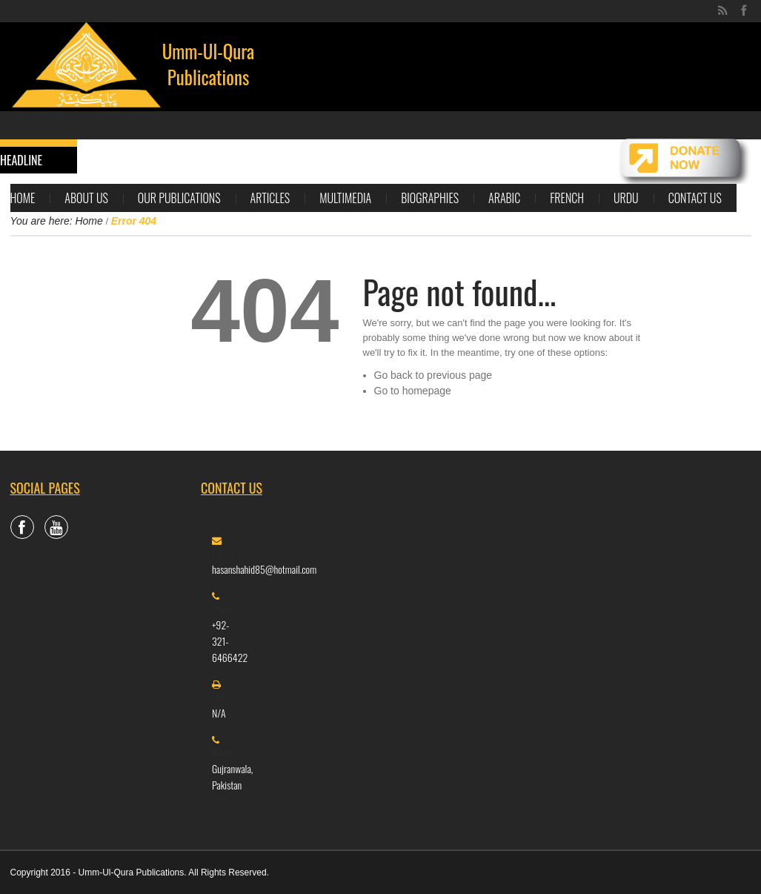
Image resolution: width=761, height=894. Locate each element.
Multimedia (345, 198)
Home (23, 198)
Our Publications (179, 198)
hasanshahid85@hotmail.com (264, 569)
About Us (86, 198)
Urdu (626, 198)
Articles (270, 198)
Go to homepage (412, 391)
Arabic (504, 198)
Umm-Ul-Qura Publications (208, 63)
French (567, 198)
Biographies (430, 198)
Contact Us (695, 198)
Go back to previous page (433, 375)
